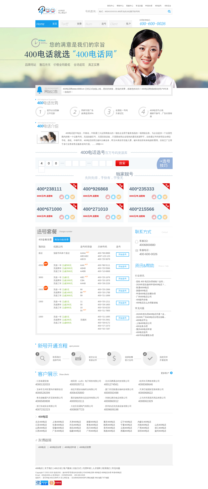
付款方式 (77, 468)
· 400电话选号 (141, 332)
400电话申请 (70, 447)
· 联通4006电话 (142, 287)
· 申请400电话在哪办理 (145, 293)
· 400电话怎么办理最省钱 (146, 303)
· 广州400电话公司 (143, 296)
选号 (104, 23)
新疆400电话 (92, 422)
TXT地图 (105, 478)
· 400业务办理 (141, 326)
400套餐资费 (45, 239)
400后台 (168, 6)
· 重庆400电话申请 (143, 329)
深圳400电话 (143, 431)
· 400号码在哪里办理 (144, 335)
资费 (79, 23)
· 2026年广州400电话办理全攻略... (150, 317)
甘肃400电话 (58, 425)
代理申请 (87, 468)
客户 (128, 23)
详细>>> (100, 144)
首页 (54, 23)
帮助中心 (120, 6)
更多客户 (165, 373)
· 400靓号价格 (141, 300)
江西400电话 (41, 431)
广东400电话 (58, 431)
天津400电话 (75, 422)
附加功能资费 (62, 239)
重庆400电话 (109, 422)
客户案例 (67, 468)
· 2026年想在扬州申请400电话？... (150, 284)
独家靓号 (124, 174)
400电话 (43, 416)
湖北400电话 (75, 428)
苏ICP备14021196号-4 (51, 478)
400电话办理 (55, 447)
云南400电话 (126, 428)
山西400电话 (41, 428)
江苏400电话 (41, 425)
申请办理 (148, 6)
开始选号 (122, 254)
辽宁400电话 (126, 422)
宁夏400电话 (126, 425)
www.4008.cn (78, 89)
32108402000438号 (79, 478)
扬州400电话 (160, 431)
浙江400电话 (160, 428)
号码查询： (91, 11)
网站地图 (90, 478)
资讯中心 (110, 6)
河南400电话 (143, 425)
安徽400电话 (58, 428)
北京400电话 (41, 422)
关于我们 (48, 468)
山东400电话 (160, 425)
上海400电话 (58, 422)
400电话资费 (85, 447)
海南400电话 (109, 431)
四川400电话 (92, 428)
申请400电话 (116, 473)
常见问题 (139, 6)
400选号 (158, 6)
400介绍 (58, 468)
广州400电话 (92, 431)
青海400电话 (92, 425)
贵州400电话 (109, 428)
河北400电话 (75, 425)
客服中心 (129, 6)
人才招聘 (96, 468)
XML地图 (98, 478)
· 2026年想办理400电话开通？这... (150, 314)
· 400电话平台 (141, 320)
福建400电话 (75, 431)
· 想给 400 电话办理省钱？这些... (150, 281)
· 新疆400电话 (141, 290)
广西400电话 (143, 428)
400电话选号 (93, 152)
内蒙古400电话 (144, 422)
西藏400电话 (126, 431)
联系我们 (106, 468)
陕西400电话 (109, 425)
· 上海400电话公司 (143, 323)
